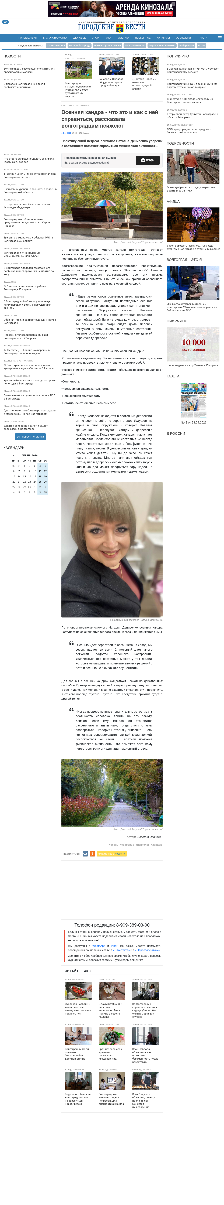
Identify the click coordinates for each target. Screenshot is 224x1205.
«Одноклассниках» (147, 950)
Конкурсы (163, 37)
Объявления (184, 37)
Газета (203, 37)
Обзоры (67, 105)
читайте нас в (111, 853)
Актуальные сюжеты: (30, 45)
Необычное (142, 37)
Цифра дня (177, 321)
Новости (12, 56)
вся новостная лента (30, 436)
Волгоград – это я (184, 260)
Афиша (173, 201)
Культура (123, 37)
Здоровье (79, 37)
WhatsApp (99, 945)
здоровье (127, 844)
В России (176, 433)
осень (114, 844)
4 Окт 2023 (66, 133)
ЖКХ (108, 37)
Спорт (96, 37)
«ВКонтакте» (121, 950)
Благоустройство (55, 37)
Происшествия (27, 37)
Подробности (180, 143)
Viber (114, 945)
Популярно (178, 56)
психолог (143, 844)
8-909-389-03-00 (133, 925)
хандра (157, 844)
